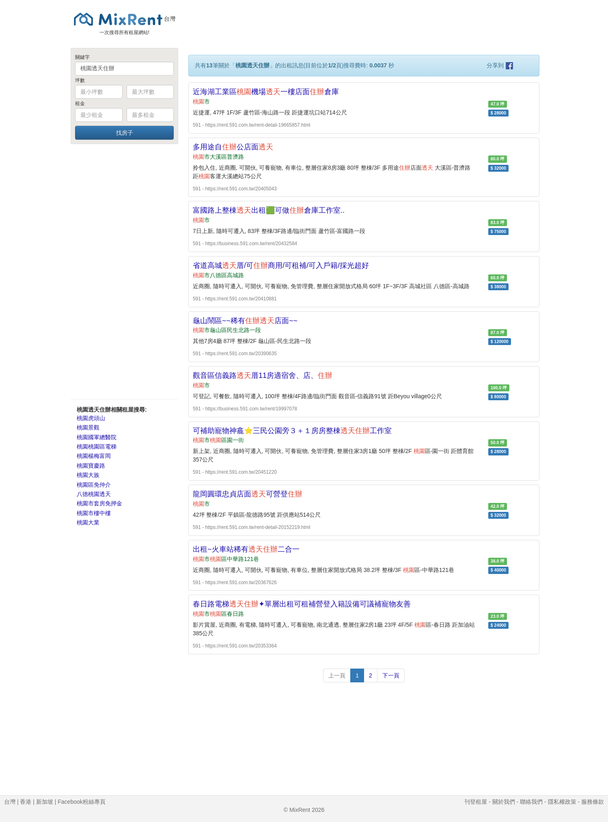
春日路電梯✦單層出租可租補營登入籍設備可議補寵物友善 (302, 604)
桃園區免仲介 (94, 484)
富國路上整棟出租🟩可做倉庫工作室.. (269, 210)
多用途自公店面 (233, 147)
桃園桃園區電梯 (96, 446)
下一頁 (390, 675)
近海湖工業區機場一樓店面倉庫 (266, 92)
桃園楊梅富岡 (94, 456)
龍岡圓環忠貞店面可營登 (247, 494)
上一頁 (336, 675)
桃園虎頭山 (91, 418)
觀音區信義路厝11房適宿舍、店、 (262, 375)
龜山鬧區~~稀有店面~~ (245, 321)
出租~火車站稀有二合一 (246, 549)
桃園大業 (88, 522)
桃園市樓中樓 (94, 513)
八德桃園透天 (94, 494)
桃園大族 (88, 475)
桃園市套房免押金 (99, 503)
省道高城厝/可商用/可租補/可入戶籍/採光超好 (281, 265)
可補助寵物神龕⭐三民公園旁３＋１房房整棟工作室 (292, 431)
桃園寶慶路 (91, 465)
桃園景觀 (88, 427)
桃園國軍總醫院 (96, 437)
